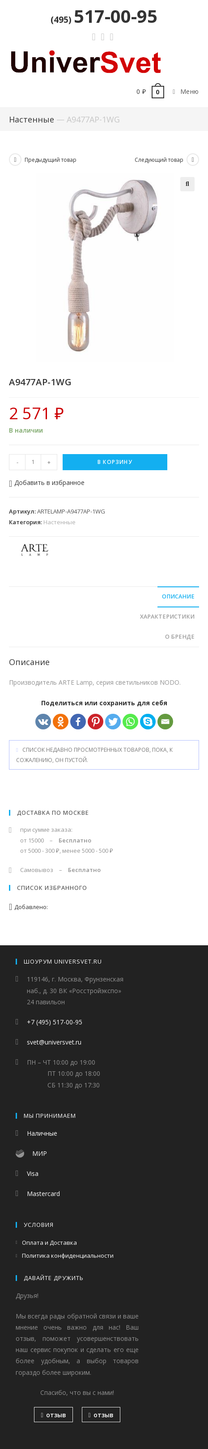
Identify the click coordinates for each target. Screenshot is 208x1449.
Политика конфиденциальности (68, 1255)
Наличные (42, 1133)
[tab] (104, 597)
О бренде (180, 636)
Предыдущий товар (50, 160)
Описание (178, 596)
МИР (39, 1153)
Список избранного (52, 888)
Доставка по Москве (53, 813)
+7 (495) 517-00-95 (54, 1022)
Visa (32, 1173)
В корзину (115, 462)
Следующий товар (159, 160)
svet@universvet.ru (54, 1042)
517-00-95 (104, 16)
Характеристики (167, 616)
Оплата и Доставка (49, 1242)
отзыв (53, 1415)
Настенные (31, 119)
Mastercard (43, 1193)
